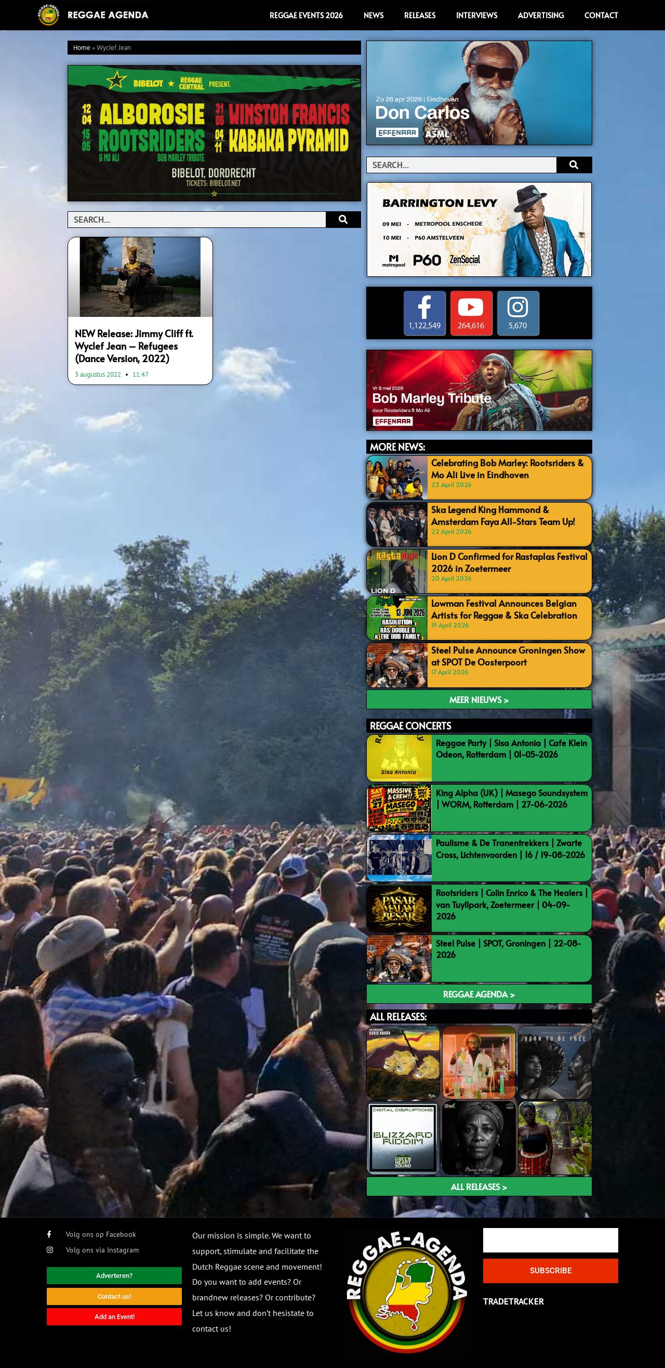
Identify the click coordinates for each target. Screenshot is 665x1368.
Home (81, 48)
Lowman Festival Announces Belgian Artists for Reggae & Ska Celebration (500, 608)
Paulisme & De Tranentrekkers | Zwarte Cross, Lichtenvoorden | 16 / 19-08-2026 (510, 848)
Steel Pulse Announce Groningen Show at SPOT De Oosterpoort (507, 655)
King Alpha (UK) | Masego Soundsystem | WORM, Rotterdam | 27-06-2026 (512, 798)
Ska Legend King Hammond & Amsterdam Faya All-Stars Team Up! (499, 514)
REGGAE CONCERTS (410, 725)
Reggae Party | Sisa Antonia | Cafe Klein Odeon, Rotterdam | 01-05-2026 (511, 748)
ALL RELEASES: (398, 1016)
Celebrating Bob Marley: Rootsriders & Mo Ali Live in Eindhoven (503, 467)
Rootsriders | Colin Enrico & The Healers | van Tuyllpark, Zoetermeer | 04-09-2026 (512, 904)
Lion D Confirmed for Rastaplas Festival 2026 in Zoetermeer (504, 562)
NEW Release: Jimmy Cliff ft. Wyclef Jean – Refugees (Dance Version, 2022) (138, 344)
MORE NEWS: (397, 446)
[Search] (343, 219)
